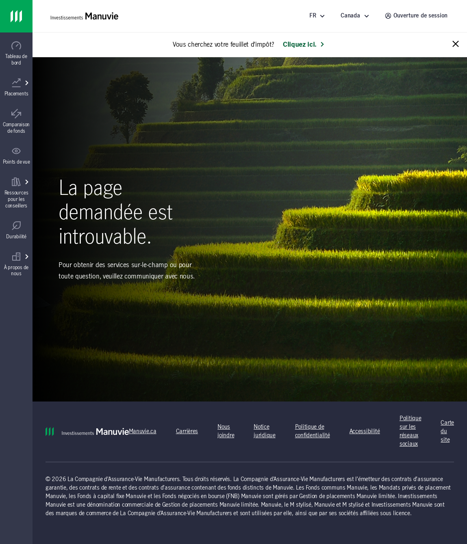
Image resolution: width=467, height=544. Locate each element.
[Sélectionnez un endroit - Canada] (356, 16)
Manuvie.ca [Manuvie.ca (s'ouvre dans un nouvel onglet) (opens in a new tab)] (142, 431)
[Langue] (318, 16)
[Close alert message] (455, 44)
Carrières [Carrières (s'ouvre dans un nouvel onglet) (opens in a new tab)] (187, 431)
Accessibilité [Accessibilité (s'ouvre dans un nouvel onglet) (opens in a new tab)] (365, 431)
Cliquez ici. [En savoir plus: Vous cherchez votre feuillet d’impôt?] (304, 44)
